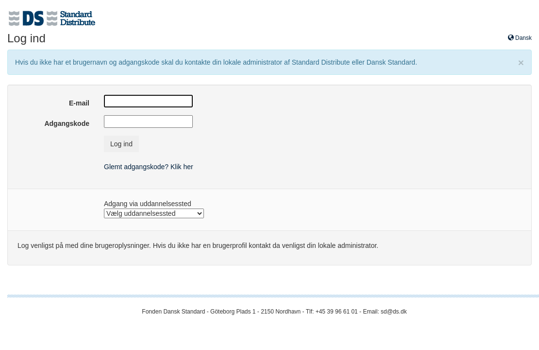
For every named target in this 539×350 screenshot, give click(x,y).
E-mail (79, 103)
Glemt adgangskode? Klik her (148, 167)
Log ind (121, 144)
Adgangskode (66, 123)
